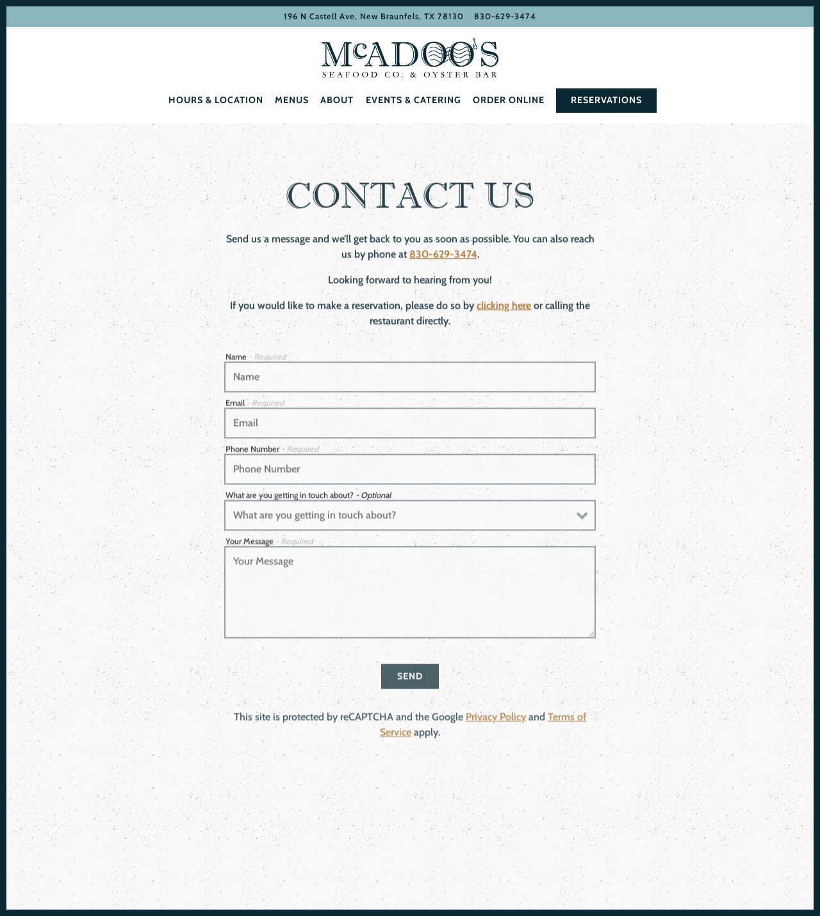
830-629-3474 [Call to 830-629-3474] (505, 16)
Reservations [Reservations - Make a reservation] (606, 100)
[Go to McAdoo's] (374, 16)
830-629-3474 (443, 256)
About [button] (337, 100)
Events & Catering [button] (413, 100)
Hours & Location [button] (215, 100)
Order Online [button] (509, 100)
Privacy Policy (496, 720)
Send (410, 679)
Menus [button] (292, 100)
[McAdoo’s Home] (410, 57)
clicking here (504, 307)
